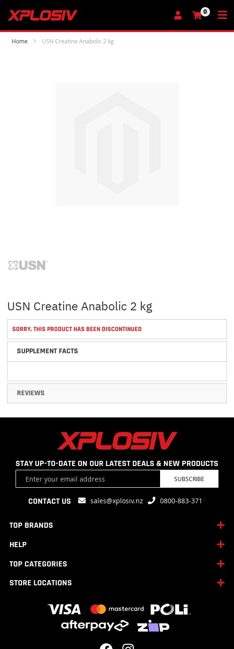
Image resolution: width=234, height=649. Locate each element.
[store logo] (87, 15)
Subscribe (189, 479)
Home (20, 41)
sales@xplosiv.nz (116, 500)
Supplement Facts (47, 351)
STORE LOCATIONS (40, 582)
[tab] (117, 351)
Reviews (31, 393)
